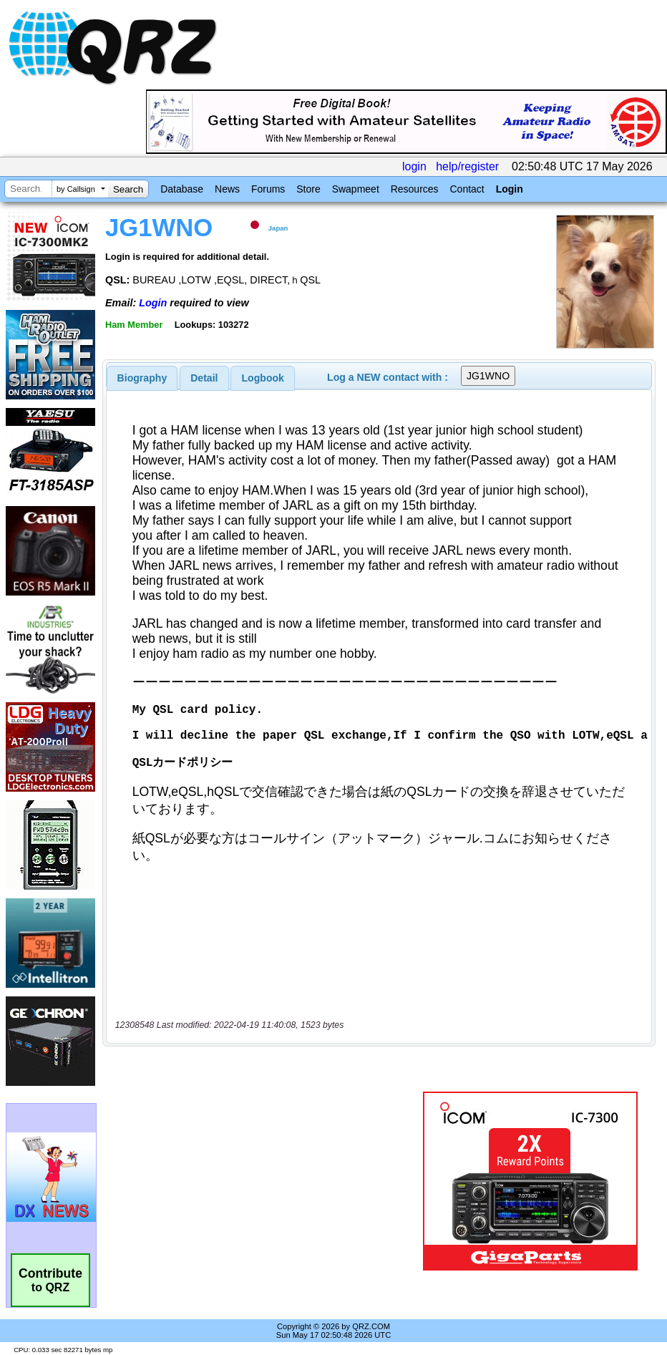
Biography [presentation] (142, 378)
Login (509, 189)
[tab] (142, 378)
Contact (466, 189)
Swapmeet (355, 189)
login (414, 166)
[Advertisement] (265, 1181)
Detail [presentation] (204, 378)
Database (181, 189)
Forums (268, 189)
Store (308, 189)
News (227, 189)
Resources (415, 189)
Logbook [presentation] (263, 378)
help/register (467, 166)
